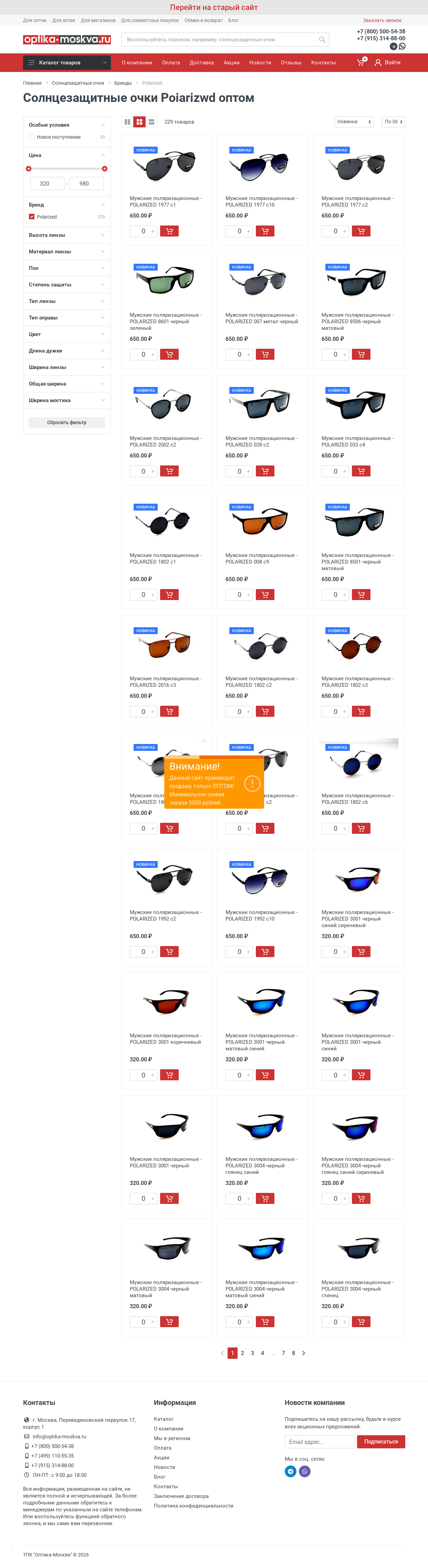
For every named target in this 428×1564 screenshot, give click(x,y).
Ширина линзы (67, 367)
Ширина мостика (67, 400)
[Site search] (218, 39)
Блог (233, 20)
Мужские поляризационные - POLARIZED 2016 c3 (166, 681)
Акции (161, 1458)
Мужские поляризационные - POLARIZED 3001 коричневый (166, 1038)
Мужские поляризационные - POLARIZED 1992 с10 (261, 915)
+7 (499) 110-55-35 (52, 1456)
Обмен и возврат (204, 20)
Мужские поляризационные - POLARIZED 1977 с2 (358, 201)
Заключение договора (181, 1496)
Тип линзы (67, 301)
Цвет (67, 334)
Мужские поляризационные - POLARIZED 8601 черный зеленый (166, 321)
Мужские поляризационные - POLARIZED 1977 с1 (166, 201)
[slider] (29, 168)
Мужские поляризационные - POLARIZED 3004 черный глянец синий (261, 1165)
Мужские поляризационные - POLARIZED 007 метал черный (262, 318)
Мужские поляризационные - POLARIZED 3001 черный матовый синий (261, 1042)
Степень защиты (67, 285)
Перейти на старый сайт (214, 7)
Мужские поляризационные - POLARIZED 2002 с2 (166, 441)
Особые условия (67, 125)
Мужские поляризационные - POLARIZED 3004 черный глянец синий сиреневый (358, 1165)
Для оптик (35, 20)
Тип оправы (67, 318)
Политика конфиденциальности (193, 1506)
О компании (169, 1429)
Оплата (162, 1448)
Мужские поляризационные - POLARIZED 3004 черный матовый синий (261, 1289)
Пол (67, 268)
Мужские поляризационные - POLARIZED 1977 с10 (261, 201)
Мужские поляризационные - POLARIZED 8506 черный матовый (358, 321)
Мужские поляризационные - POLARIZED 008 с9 (261, 558)
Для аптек (63, 20)
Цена (67, 155)
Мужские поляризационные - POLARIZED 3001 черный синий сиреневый (358, 918)
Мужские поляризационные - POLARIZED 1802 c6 (358, 799)
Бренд (67, 205)
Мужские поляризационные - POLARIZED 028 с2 (261, 441)
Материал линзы (67, 252)
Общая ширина (67, 384)
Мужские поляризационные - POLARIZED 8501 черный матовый (358, 561)
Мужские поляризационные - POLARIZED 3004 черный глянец (358, 1289)
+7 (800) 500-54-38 (381, 31)
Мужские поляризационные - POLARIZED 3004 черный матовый (166, 1289)
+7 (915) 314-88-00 (381, 38)
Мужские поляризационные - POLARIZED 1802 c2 (261, 681)
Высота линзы (67, 235)
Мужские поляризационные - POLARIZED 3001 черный (166, 1162)
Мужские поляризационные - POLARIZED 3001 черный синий (358, 1042)
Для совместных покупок (150, 20)
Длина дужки (67, 351)
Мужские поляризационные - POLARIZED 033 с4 (358, 441)
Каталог (164, 1419)
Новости (164, 1467)
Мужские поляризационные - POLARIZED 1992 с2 (166, 915)
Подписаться (381, 1441)
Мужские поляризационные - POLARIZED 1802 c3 (358, 681)
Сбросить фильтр (66, 422)
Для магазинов (98, 20)
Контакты (166, 1486)
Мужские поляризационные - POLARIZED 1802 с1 (166, 558)
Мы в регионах (172, 1438)
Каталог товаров (67, 63)
